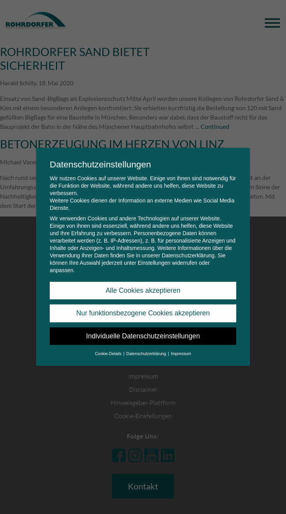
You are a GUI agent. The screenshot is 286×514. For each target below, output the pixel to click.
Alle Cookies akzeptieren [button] (143, 284)
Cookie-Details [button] (108, 347)
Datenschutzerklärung (188, 249)
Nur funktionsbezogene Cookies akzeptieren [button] (142, 307)
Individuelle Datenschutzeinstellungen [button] (143, 330)
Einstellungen (154, 256)
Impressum (181, 347)
